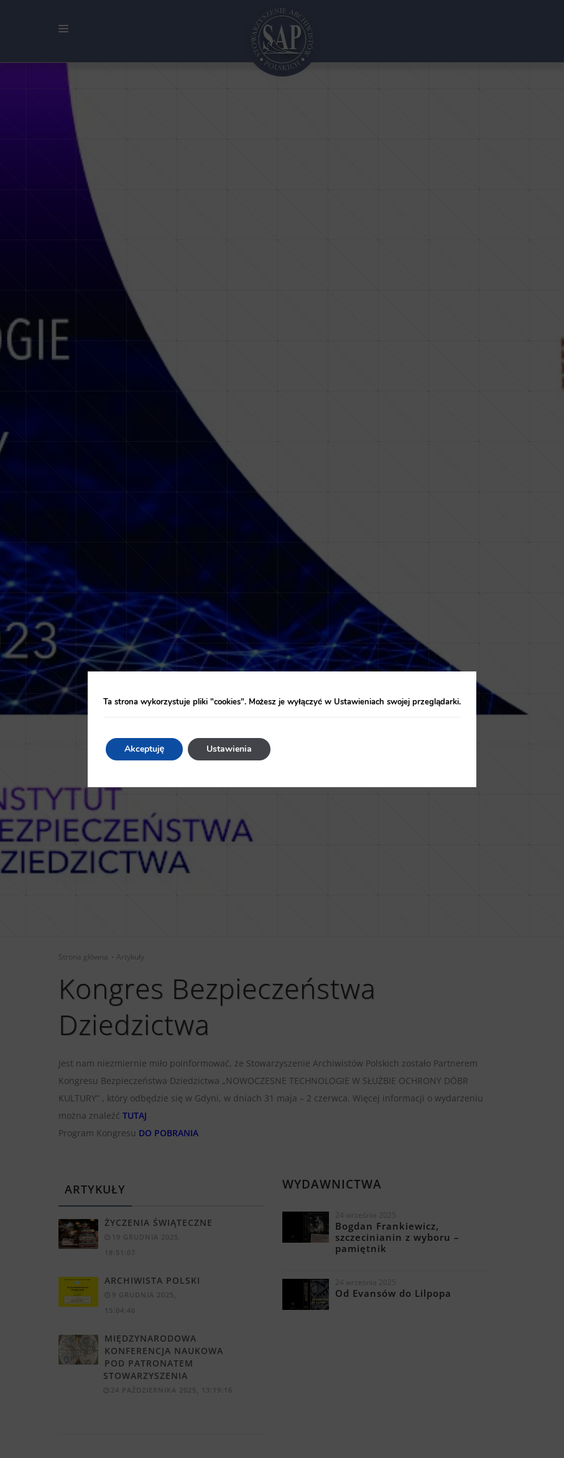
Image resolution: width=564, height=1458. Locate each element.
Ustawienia (229, 749)
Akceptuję (144, 749)
